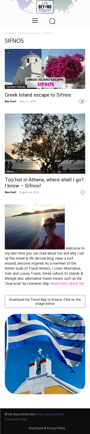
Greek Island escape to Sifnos (38, 95)
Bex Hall (10, 101)
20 (82, 101)
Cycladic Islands (28, 33)
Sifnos (10, 171)
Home (9, 33)
